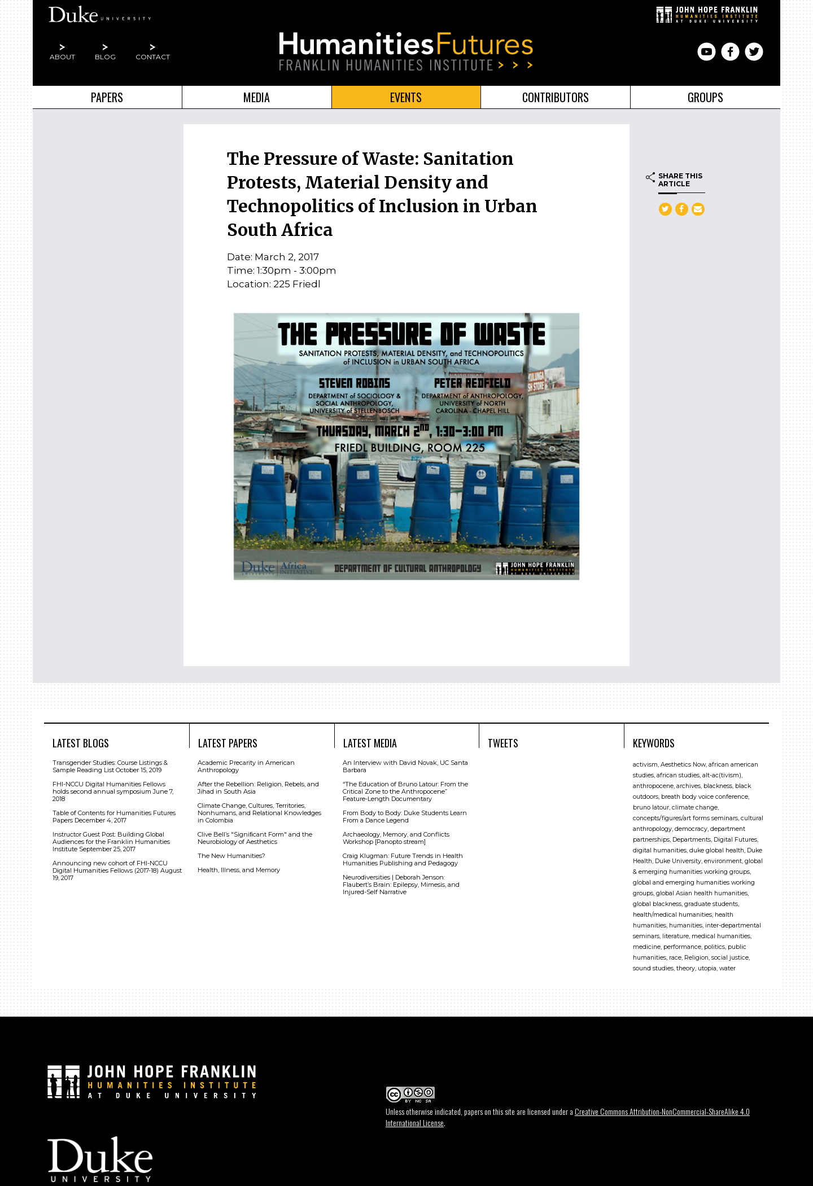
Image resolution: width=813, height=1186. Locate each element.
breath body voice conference (704, 796)
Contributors (555, 97)
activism (645, 764)
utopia (707, 968)
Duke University (678, 861)
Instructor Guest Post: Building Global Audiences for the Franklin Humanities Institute (111, 841)
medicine (647, 947)
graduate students (711, 904)
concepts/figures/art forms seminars (685, 818)
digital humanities (660, 850)
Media (256, 97)
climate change (695, 807)
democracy (691, 829)
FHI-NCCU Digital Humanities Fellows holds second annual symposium (109, 787)
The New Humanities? (231, 856)
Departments (691, 839)
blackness (717, 786)
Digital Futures (735, 839)
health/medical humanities (672, 914)
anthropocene (653, 786)
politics (714, 947)
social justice (730, 957)
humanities (685, 925)
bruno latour (651, 807)
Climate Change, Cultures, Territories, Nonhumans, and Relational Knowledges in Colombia (259, 813)
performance (682, 947)
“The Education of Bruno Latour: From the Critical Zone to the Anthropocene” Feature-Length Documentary (405, 791)
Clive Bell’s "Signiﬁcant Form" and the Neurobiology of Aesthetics (255, 838)
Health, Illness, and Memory (239, 870)
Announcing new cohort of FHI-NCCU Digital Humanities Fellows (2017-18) (110, 866)
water (727, 968)
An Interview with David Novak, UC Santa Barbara (405, 766)
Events (406, 97)
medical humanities (721, 936)
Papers (107, 97)
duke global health (716, 850)
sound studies (653, 968)
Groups (705, 97)
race (675, 957)
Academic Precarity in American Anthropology (246, 766)
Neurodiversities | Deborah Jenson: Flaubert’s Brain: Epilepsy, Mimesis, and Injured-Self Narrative (401, 884)
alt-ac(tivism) (721, 775)
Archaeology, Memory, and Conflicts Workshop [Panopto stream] (396, 838)
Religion (696, 957)
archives (688, 786)
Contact (153, 56)
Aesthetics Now (683, 764)
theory (685, 968)
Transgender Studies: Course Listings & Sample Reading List (110, 766)
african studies (678, 775)
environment (723, 861)
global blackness (657, 904)
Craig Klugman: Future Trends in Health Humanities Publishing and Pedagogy (403, 859)
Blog (105, 56)
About (62, 56)
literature (675, 936)
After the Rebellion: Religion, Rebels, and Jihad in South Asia (258, 787)
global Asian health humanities (702, 893)
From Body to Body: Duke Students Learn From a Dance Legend (405, 816)
